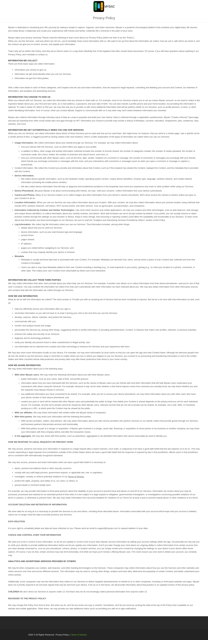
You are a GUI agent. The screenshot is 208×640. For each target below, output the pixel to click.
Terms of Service (79, 634)
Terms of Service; (76, 476)
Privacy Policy (62, 634)
